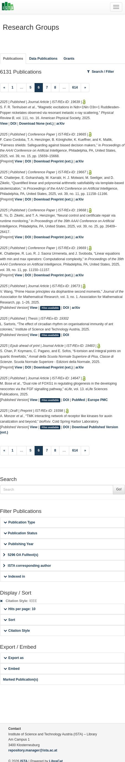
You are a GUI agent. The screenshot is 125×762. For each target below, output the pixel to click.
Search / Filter (100, 72)
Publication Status (20, 533)
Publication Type (19, 522)
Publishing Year (18, 544)
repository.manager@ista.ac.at (32, 750)
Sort (9, 620)
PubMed (78, 400)
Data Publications (43, 59)
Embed (12, 669)
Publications (13, 59)
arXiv (60, 124)
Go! (119, 489)
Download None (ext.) (36, 124)
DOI (14, 124)
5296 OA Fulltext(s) (20, 555)
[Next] (85, 87)
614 (75, 87)
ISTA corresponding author (27, 566)
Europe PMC (98, 400)
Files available (50, 308)
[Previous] (4, 87)
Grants (69, 59)
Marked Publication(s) (20, 679)
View (4, 124)
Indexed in (14, 576)
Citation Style (17, 631)
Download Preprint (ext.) (53, 161)
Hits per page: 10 (19, 609)
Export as (14, 658)
